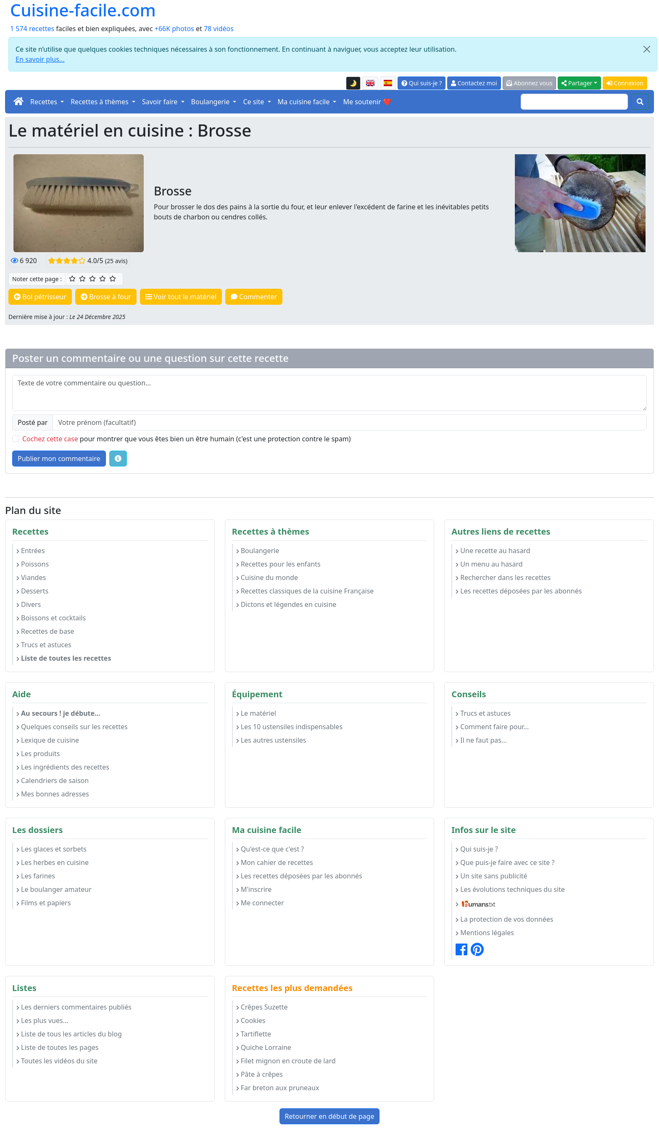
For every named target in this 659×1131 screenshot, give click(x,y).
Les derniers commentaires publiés (74, 1007)
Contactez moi (474, 83)
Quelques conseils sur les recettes (72, 726)
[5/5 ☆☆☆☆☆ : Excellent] (112, 279)
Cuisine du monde (267, 577)
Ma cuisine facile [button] (305, 101)
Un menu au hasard (489, 564)
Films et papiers (43, 902)
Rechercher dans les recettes (503, 577)
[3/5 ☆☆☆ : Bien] (92, 279)
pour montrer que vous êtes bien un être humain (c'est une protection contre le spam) (186, 438)
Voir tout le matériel (180, 296)
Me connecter (260, 902)
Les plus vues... (42, 1020)
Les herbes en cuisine (52, 862)
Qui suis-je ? (421, 83)
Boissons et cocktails (51, 617)
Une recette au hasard (493, 550)
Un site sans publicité (491, 876)
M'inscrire (254, 889)
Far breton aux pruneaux (277, 1087)
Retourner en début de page (329, 1116)
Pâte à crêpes (259, 1074)
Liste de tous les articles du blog (69, 1034)
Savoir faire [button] (160, 101)
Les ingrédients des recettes (62, 767)
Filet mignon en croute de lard (286, 1060)
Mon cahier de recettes (274, 862)
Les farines (35, 876)
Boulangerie (257, 550)
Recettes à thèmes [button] (100, 101)
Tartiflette (253, 1034)
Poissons (32, 564)
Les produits (38, 753)
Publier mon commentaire (59, 458)
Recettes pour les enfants (278, 564)
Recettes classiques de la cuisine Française (305, 591)
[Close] (647, 49)
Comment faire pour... (492, 726)
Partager (576, 83)
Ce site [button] (254, 101)
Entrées (30, 550)
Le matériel (256, 713)
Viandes (31, 577)
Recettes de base (45, 631)
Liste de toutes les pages (57, 1047)
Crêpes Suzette (262, 1007)
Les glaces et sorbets (51, 849)
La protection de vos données (504, 919)
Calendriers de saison (52, 780)
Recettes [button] (44, 101)
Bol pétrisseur (40, 296)
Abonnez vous (529, 83)
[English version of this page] (370, 83)
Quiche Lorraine (263, 1047)
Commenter (254, 296)
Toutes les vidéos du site (57, 1060)
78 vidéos (219, 28)
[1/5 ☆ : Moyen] (72, 279)
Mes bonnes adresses (52, 794)
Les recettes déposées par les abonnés (519, 591)
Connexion (624, 83)
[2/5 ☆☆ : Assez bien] (82, 279)
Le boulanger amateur (54, 889)
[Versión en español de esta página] (388, 83)
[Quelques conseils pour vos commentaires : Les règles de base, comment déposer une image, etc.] (118, 459)
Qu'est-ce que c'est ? (270, 849)
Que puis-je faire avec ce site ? (505, 862)
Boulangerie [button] (211, 101)
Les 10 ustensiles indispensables (289, 726)
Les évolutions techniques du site (510, 889)
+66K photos (174, 28)
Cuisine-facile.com (83, 10)
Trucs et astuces (43, 644)
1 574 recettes (32, 28)
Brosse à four (106, 296)
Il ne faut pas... (481, 740)
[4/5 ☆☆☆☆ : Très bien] (102, 279)
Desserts (32, 591)
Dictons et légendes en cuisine (286, 604)
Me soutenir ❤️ (367, 101)
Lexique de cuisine (47, 740)
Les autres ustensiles (271, 740)
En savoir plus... (40, 59)
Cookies (251, 1020)
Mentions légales (485, 932)
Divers (28, 604)
